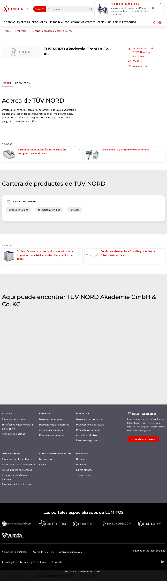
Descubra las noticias (13, 419)
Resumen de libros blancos (17, 484)
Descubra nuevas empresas (54, 424)
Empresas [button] (23, 22)
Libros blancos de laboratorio (18, 464)
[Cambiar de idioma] (160, 22)
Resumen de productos (89, 440)
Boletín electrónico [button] (122, 22)
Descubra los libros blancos (17, 459)
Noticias (80, 459)
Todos (38, 8)
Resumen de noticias (13, 433)
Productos (22, 83)
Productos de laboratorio (90, 424)
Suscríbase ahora (143, 439)
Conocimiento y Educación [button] (88, 22)
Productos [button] (39, 22)
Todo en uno (83, 475)
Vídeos (42, 464)
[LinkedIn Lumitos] (162, 562)
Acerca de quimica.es (70, 551)
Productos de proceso (88, 430)
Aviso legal (8, 562)
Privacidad (57, 562)
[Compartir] (154, 22)
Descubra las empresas (52, 419)
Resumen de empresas (51, 435)
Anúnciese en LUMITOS (14, 551)
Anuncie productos (86, 435)
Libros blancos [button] (59, 22)
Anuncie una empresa (51, 430)
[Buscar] (91, 9)
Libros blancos (84, 469)
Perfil (7, 83)
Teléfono (135, 61)
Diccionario (45, 459)
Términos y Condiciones (33, 562)
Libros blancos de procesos (17, 469)
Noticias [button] (9, 22)
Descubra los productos (89, 419)
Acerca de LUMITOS (43, 551)
